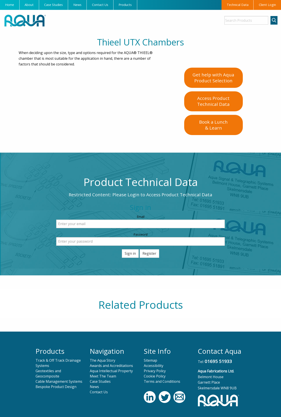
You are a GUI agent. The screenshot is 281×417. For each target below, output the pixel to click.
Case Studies (53, 5)
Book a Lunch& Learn (213, 125)
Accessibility (153, 365)
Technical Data (238, 5)
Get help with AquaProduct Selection (213, 78)
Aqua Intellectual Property (111, 370)
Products (125, 5)
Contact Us (100, 5)
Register (149, 253)
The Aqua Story (102, 360)
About (29, 5)
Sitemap (150, 360)
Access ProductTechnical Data (213, 101)
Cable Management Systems (59, 381)
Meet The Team (103, 376)
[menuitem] (10, 5)
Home (9, 5)
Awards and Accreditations (111, 365)
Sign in (130, 253)
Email (140, 217)
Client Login (267, 5)
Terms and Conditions (162, 381)
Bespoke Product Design (56, 386)
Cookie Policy (155, 376)
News (77, 5)
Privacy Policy (155, 370)
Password (140, 234)
